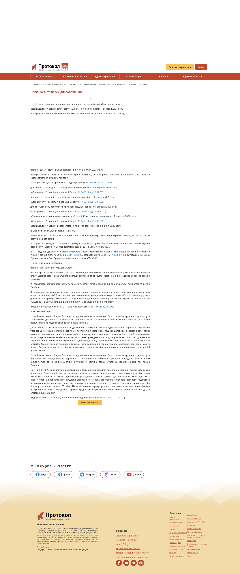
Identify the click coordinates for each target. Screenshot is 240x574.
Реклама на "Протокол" (128, 548)
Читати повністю (90, 402)
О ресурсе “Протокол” (127, 535)
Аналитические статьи (74, 76)
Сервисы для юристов (55, 84)
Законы (72, 84)
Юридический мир (193, 76)
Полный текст (43, 547)
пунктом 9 (134, 319)
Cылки (189, 556)
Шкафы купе (191, 541)
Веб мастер (173, 529)
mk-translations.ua (176, 549)
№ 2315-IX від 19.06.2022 (101, 306)
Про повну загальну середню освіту (95, 84)
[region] (120, 27)
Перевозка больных (194, 532)
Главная (38, 84)
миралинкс (173, 526)
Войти (201, 67)
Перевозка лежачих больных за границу (197, 536)
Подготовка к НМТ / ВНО (196, 522)
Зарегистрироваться (180, 67)
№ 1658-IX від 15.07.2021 (98, 182)
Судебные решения (104, 76)
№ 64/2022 (75, 255)
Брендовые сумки (193, 549)
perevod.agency (175, 543)
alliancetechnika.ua (176, 523)
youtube (134, 474)
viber (110, 474)
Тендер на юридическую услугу (132, 552)
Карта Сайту (122, 544)
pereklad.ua (191, 525)
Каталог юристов (45, 76)
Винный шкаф (192, 515)
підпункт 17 (64, 243)
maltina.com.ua (192, 553)
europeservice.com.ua (177, 546)
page (40, 474)
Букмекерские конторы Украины (197, 545)
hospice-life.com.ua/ (194, 529)
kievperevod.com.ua (176, 556)
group (64, 474)
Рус (64, 65)
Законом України (110, 255)
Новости (163, 76)
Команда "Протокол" (126, 539)
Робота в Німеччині (194, 519)
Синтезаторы (174, 536)
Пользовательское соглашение (132, 557)
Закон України (38, 235)
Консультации (133, 76)
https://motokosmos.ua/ (178, 533)
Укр (64, 69)
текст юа (172, 553)
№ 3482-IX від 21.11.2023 (110, 397)
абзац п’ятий (37, 243)
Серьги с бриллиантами (178, 518)
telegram (87, 474)
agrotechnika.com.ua (176, 539)
